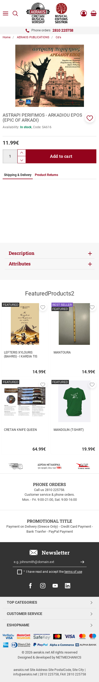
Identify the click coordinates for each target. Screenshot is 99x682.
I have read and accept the (54, 572)
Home (7, 37)
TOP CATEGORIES (22, 602)
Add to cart (61, 156)
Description (21, 253)
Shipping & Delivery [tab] (17, 175)
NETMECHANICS (68, 657)
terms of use (73, 572)
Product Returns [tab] (46, 175)
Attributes (20, 264)
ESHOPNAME (18, 625)
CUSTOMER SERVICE (24, 614)
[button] (90, 118)
